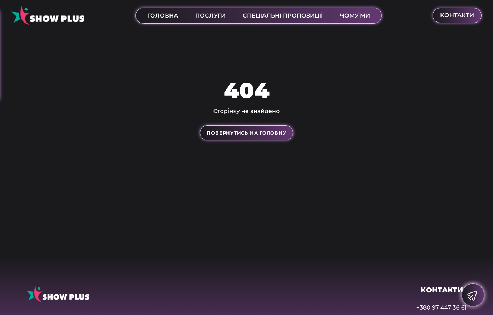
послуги (210, 15)
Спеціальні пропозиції (283, 15)
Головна (162, 15)
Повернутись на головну (246, 133)
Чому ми (355, 15)
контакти (457, 15)
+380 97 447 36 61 (441, 307)
